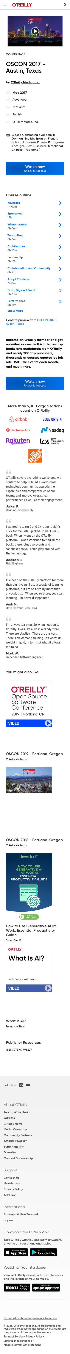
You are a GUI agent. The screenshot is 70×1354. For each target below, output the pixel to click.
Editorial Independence (18, 1340)
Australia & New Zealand (21, 1214)
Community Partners (18, 1135)
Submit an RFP (14, 1147)
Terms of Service (14, 1336)
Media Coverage (15, 1129)
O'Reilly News (13, 1124)
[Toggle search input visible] (65, 4)
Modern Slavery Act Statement (22, 1345)
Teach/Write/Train (16, 1112)
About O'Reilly (15, 1104)
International (15, 1207)
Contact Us (11, 1178)
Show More (15, 310)
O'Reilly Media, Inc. (26, 122)
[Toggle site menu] (4, 4)
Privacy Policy (13, 1189)
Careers (9, 1118)
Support (11, 1170)
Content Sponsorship (18, 1158)
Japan (8, 1220)
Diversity (10, 1152)
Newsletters (12, 1183)
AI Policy (9, 1195)
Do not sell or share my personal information (30, 1318)
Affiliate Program (15, 1141)
